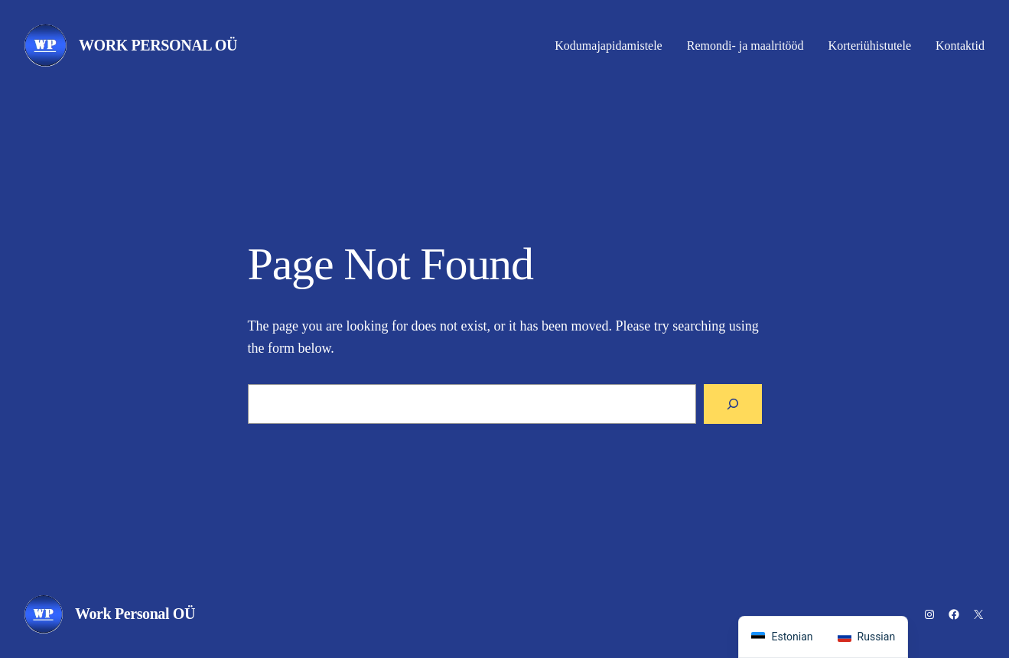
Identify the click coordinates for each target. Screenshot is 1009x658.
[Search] (733, 404)
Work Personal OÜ (158, 45)
